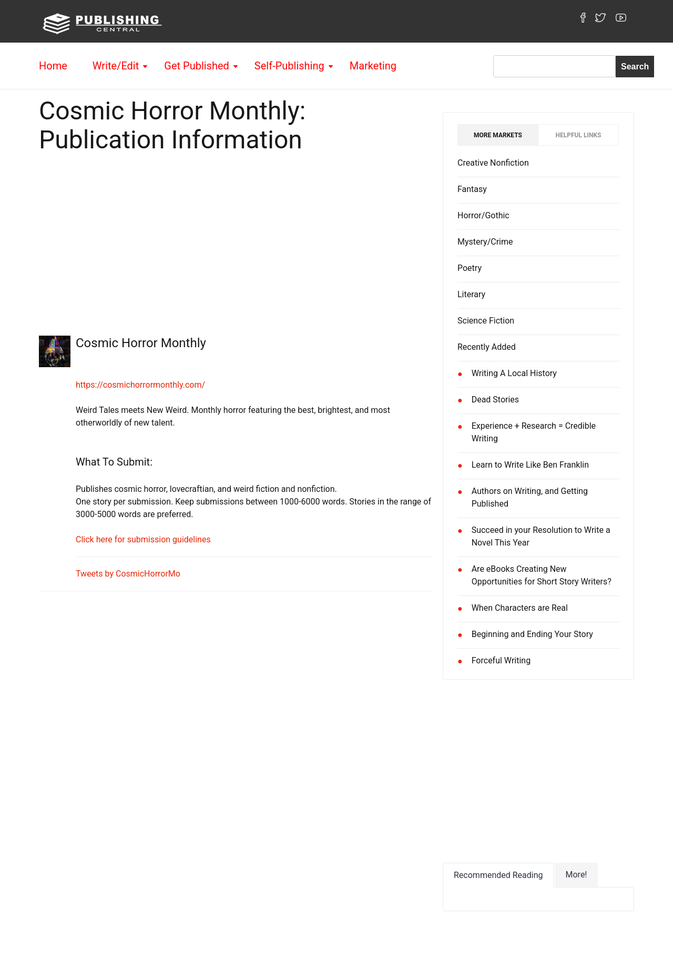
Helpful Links (578, 135)
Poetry (469, 268)
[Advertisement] (235, 241)
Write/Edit (116, 65)
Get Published (196, 65)
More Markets (498, 135)
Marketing (373, 65)
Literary (471, 294)
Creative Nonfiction (493, 163)
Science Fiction (485, 321)
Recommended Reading (498, 875)
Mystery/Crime (485, 242)
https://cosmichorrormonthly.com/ (140, 385)
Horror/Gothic (483, 215)
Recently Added (486, 347)
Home (53, 65)
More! (576, 875)
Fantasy (472, 189)
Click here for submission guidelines (143, 539)
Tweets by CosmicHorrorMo (128, 574)
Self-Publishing (289, 65)
